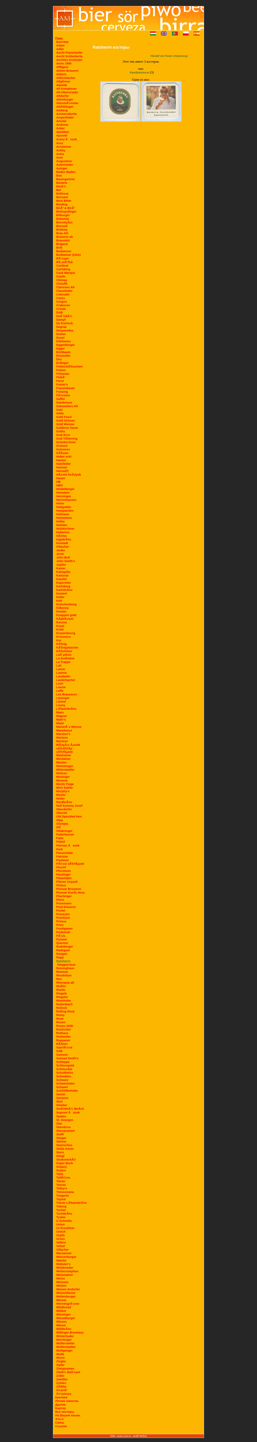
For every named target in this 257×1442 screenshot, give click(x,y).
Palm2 (60, 841)
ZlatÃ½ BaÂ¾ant (68, 1372)
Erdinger (62, 363)
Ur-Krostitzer (65, 1228)
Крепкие (61, 1397)
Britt (59, 247)
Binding (61, 204)
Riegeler (62, 997)
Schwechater (65, 1083)
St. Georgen (64, 1120)
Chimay (61, 280)
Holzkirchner (65, 528)
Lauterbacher (65, 680)
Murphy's (62, 791)
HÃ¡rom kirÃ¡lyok (68, 474)
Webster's (63, 1264)
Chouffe (62, 283)
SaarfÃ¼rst (64, 1047)
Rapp (60, 957)
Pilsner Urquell (67, 881)
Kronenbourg (65, 633)
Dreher (61, 334)
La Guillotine (65, 658)
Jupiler (61, 564)
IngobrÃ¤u (63, 539)
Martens (62, 737)
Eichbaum (63, 352)
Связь (59, 1422)
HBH (59, 485)
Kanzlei (61, 579)
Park (59, 849)
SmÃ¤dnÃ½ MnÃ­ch (70, 1108)
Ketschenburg (66, 604)
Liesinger (63, 698)
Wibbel (61, 1310)
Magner (61, 716)
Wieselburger (65, 1318)
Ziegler (61, 1361)
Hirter (60, 503)
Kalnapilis (63, 571)
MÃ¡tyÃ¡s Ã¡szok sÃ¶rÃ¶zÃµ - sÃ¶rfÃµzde (68, 748)
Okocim (61, 812)
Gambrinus (64, 402)
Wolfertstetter (66, 1347)
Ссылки (61, 1426)
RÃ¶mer (62, 1043)
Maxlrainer (63, 755)
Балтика (62, 41)
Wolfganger (64, 1350)
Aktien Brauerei (67, 70)
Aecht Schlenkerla (69, 56)
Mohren (61, 773)
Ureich (61, 1231)
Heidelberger (65, 489)
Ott (58, 827)
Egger (60, 348)
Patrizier (62, 856)
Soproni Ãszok (68, 1112)
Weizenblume (65, 1292)
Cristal (61, 308)
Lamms (61, 672)
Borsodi (62, 226)
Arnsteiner (63, 146)
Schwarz (62, 1080)
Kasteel (61, 593)
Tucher (61, 1210)
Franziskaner (65, 388)
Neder (60, 798)
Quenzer (62, 943)
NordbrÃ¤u (64, 802)
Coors (60, 298)
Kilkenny (62, 608)
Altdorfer (62, 95)
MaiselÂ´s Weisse (69, 726)
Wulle (60, 1354)
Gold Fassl (64, 417)
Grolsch (62, 445)
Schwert (62, 1087)
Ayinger (61, 168)
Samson (62, 1054)
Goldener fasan (67, 427)
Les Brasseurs (66, 694)
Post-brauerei (66, 907)
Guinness (63, 449)
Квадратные (66, 964)
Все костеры (64, 1411)
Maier (60, 723)
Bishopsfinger (66, 211)
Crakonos (63, 305)
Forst (60, 381)
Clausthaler (64, 290)
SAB (59, 1051)
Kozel (60, 626)
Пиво (59, 38)
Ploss (60, 899)
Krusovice (63, 636)
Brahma (61, 229)
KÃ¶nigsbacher (67, 647)
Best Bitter (63, 200)
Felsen (61, 370)
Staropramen (65, 1130)
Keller (60, 597)
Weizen (61, 1285)
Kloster (61, 611)
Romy (60, 1015)
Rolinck (61, 1007)
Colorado (62, 294)
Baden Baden (65, 172)
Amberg (62, 110)
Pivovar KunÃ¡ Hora (70, 892)
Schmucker (64, 1069)
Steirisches (64, 1145)
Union (60, 1224)
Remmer (62, 971)
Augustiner (64, 161)
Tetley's (61, 1188)
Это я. (59, 1419)
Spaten (61, 1116)
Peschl (61, 867)
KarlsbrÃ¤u (64, 589)
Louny (60, 705)
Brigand (62, 244)
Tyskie (60, 1217)
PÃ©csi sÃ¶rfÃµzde (70, 863)
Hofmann (62, 514)
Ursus (60, 1238)
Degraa (61, 326)
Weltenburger (65, 1296)
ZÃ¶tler (61, 1386)
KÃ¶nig (61, 644)
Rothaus (62, 1033)
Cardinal (62, 265)
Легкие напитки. (67, 1401)
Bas (59, 175)
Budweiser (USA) (68, 254)
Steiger (61, 1138)
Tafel (59, 1174)
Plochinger (64, 896)
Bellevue (62, 193)
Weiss (60, 1278)
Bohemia (62, 218)
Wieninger (63, 1314)
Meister (61, 762)
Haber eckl (63, 456)
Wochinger (64, 1339)
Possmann (63, 903)
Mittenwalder (65, 769)
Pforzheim (63, 871)
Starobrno (63, 1127)
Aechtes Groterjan (69, 59)
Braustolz (63, 240)
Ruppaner (63, 1040)
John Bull (63, 557)
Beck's (61, 186)
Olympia (62, 823)
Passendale (64, 853)
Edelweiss (63, 341)
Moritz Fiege (65, 784)
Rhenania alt (65, 982)
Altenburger (64, 99)
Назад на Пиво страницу (169, 55)
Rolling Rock (65, 1011)
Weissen (62, 1282)
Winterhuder (65, 1336)
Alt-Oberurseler (67, 92)
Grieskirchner (66, 442)
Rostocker (63, 1029)
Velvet (60, 1246)
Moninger (63, 776)
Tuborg (61, 1206)
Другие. (60, 1404)
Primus (61, 921)
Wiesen (61, 1321)
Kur (58, 640)
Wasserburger (66, 1256)
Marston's (63, 734)
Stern (60, 1152)
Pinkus (61, 885)
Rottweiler (63, 1036)
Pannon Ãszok (67, 845)
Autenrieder (64, 164)
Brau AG (62, 233)
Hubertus (62, 532)
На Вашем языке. (68, 1415)
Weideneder (64, 1267)
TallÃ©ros (63, 1177)
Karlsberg (63, 586)
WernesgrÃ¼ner (68, 1303)
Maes (60, 712)
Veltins (61, 1242)
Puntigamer (64, 928)
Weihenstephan (67, 1271)
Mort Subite (64, 787)
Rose (60, 1018)
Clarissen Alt (65, 287)
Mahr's (61, 719)
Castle (60, 276)
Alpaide (61, 85)
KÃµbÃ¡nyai (64, 618)
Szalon (61, 1170)
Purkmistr (63, 932)
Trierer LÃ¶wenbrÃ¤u (71, 1202)
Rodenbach (64, 1004)
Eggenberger (65, 344)
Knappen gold (66, 615)
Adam (60, 45)
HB (58, 481)
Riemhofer (63, 1000)
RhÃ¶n (61, 986)
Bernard (62, 197)
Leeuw (61, 687)
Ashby (60, 150)
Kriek (60, 629)
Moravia (62, 780)
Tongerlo (62, 1195)
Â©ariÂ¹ (61, 1390)
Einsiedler (63, 355)
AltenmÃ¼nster (67, 103)
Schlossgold (65, 1065)
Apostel (61, 135)
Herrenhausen (66, 499)
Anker (60, 128)
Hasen (60, 478)
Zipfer (60, 1365)
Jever (60, 553)
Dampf (61, 319)
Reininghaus (65, 968)
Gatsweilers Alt (67, 406)
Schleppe (63, 1061)
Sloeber (61, 1105)
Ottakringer (64, 830)
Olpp (59, 820)
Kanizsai (62, 575)
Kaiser (60, 568)
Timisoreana (65, 1192)
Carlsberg (63, 269)
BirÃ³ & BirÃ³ (65, 208)
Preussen (63, 914)
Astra (60, 154)
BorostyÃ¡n (64, 222)
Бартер (60, 1408)
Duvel (60, 337)
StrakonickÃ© (66, 1159)
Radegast (63, 950)
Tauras (61, 1184)
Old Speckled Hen (69, 816)
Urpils (60, 1235)
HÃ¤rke (61, 535)
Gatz (59, 409)
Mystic (61, 794)
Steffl (60, 1134)
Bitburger (63, 215)
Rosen (60, 1022)
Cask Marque (65, 272)
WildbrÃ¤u (63, 1329)
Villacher (62, 1249)
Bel (58, 190)
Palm (59, 838)
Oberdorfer (64, 809)
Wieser (61, 1325)
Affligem (62, 67)
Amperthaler (65, 117)
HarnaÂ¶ (62, 471)
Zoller (60, 1375)
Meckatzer (63, 758)
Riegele (61, 993)
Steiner (61, 1141)
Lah (59, 665)
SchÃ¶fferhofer (67, 1090)
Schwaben (63, 1076)
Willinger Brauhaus (70, 1332)
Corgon (61, 301)
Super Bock (64, 1163)
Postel (60, 910)
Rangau (61, 953)
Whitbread (63, 1307)
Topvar (61, 1199)
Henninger (63, 496)
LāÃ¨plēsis (63, 654)
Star (59, 1123)
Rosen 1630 (64, 1025)
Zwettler (62, 1379)
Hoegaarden (65, 510)
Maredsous (64, 730)
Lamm (60, 669)
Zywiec (61, 1383)
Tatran (60, 1181)
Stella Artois (65, 1148)
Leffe (59, 690)
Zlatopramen (65, 1368)
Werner (61, 1300)
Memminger (64, 766)
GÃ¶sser (62, 453)
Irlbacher (62, 546)
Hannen (61, 467)
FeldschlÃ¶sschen (69, 366)
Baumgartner (65, 179)
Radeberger (64, 946)
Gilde (60, 413)
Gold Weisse (65, 424)
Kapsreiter (63, 582)
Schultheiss (64, 1072)
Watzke (61, 1260)
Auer (59, 157)
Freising (62, 391)
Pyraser (61, 939)
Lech (59, 683)
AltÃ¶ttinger (64, 106)
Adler (60, 49)
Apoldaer (62, 132)
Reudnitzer (64, 975)
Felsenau (62, 373)
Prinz (60, 925)
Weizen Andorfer (68, 1289)
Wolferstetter (65, 1343)
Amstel (61, 121)
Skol (59, 1101)
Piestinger (63, 874)
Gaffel (60, 399)
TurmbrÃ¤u (64, 1213)
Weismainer (64, 1274)
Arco (59, 143)
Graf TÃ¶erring (67, 438)
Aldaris (61, 74)
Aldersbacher (65, 77)
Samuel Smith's (67, 1058)
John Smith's (65, 561)
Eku (59, 359)
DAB (59, 312)
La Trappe (63, 662)
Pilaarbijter (64, 878)
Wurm (60, 1357)
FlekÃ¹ (60, 377)
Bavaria (61, 182)
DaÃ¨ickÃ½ (64, 316)
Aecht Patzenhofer (69, 52)
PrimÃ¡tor (63, 917)
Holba (60, 521)
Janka (60, 550)
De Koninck (64, 323)
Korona (61, 622)
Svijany (61, 1166)
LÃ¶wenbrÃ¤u (66, 708)
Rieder (61, 989)
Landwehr (63, 676)
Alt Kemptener (66, 88)
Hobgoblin (63, 507)
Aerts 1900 (63, 63)
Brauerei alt (64, 236)
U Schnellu (64, 1220)
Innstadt (62, 543)
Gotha (60, 431)
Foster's (62, 384)
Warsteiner (64, 1253)
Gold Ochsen (65, 420)
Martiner (62, 741)
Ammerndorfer (66, 113)
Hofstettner (64, 517)
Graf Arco (63, 435)
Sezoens (62, 1098)
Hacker (61, 460)
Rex (59, 979)
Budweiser (63, 251)
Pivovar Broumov (68, 889)
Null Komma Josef (69, 805)
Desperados (64, 330)
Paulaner (62, 860)
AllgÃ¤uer (63, 81)
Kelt (59, 600)
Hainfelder (63, 463)
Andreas (62, 124)
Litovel (61, 701)
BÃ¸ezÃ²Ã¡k (64, 262)
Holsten (61, 525)
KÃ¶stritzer (64, 651)
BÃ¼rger (62, 258)
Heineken (63, 492)
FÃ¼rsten (63, 395)
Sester (60, 1094)
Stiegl (60, 1156)
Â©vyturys (63, 1393)
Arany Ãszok (66, 139)
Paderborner (65, 834)
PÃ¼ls (60, 935)
